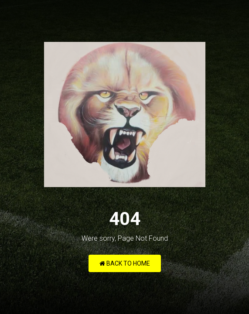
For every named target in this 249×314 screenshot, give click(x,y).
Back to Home (124, 263)
